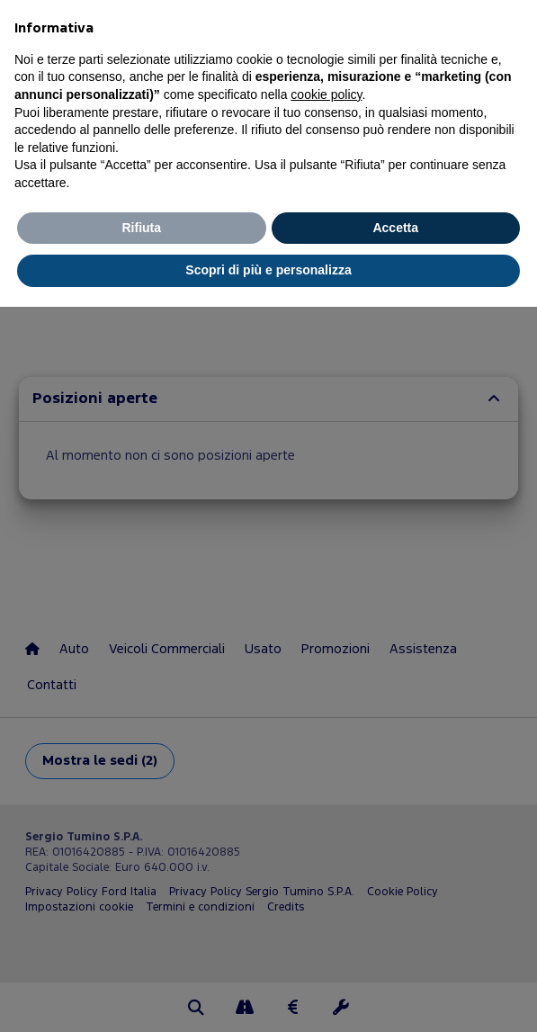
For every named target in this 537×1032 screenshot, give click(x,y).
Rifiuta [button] (141, 227)
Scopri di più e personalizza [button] (268, 270)
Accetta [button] (395, 227)
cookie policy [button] (326, 94)
